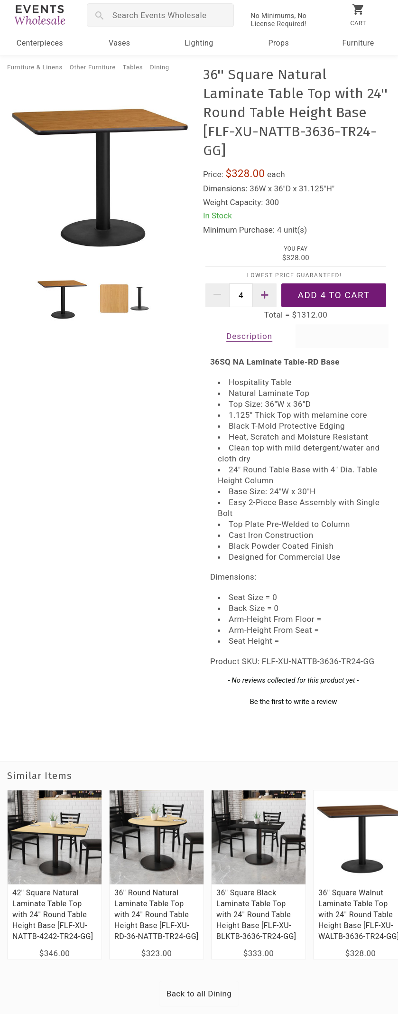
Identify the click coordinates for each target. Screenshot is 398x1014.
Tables (133, 67)
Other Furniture (93, 67)
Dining (159, 67)
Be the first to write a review (293, 701)
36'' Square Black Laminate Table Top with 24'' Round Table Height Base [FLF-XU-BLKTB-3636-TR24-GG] (256, 914)
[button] (293, 701)
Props (278, 42)
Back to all (199, 993)
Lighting (199, 42)
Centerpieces (40, 42)
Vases (119, 42)
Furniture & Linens (35, 67)
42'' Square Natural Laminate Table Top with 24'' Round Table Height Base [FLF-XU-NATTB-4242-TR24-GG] (52, 914)
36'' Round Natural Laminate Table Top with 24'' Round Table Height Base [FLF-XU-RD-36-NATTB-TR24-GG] (156, 914)
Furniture (358, 42)
